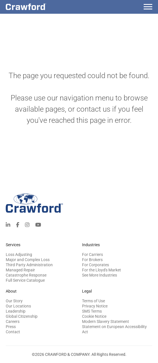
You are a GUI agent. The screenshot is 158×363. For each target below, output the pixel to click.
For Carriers (92, 254)
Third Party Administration (29, 265)
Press (11, 326)
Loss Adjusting (19, 254)
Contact (13, 332)
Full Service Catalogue (25, 280)
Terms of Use (93, 301)
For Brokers (92, 259)
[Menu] (148, 7)
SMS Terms (92, 311)
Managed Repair (20, 270)
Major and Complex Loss (28, 259)
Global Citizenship (22, 316)
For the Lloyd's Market (101, 270)
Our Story (14, 301)
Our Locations (18, 306)
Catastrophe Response (26, 275)
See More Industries (99, 275)
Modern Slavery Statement (105, 321)
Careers (12, 321)
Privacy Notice (95, 306)
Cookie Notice (94, 316)
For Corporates (95, 265)
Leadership (16, 311)
